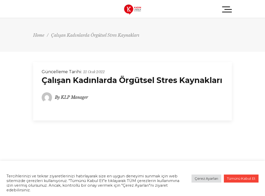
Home (38, 35)
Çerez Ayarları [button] (206, 178)
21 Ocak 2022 (94, 72)
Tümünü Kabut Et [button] (241, 178)
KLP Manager (74, 97)
